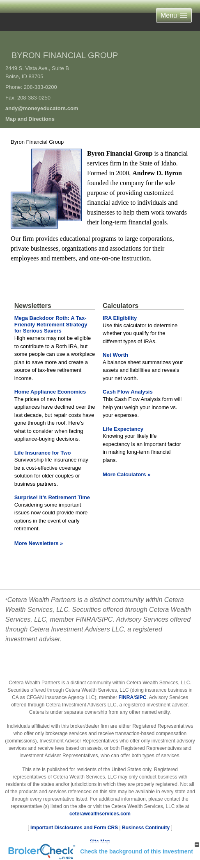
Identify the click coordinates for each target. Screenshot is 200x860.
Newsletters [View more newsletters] (32, 305)
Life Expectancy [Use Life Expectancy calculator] (123, 429)
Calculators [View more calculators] (120, 305)
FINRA (126, 697)
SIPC (141, 697)
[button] (174, 15)
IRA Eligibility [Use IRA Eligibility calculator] (120, 318)
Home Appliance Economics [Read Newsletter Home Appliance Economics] (50, 392)
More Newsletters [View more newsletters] (38, 543)
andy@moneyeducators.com (41, 108)
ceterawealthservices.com (100, 814)
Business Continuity (146, 828)
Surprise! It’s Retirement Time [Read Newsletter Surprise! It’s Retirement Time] (52, 497)
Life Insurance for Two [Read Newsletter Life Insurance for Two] (42, 453)
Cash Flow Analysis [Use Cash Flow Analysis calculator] (128, 392)
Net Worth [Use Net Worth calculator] (115, 355)
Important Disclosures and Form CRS (74, 828)
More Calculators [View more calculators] (126, 474)
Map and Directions (30, 119)
